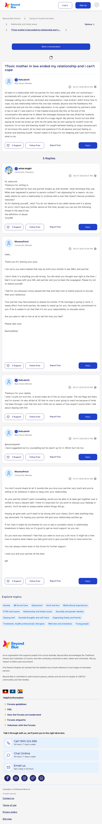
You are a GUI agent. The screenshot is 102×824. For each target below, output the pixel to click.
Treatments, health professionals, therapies (24, 624)
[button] (8, 145)
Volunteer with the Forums (21, 725)
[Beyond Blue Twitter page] (33, 779)
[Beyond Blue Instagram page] (24, 779)
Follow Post (35, 145)
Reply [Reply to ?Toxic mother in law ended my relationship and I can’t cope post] (87, 145)
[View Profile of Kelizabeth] (24, 79)
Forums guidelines (16, 704)
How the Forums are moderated (24, 714)
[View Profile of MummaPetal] (21, 241)
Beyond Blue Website (18, 644)
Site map (7, 819)
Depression (37, 605)
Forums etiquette (16, 720)
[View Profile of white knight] (25, 168)
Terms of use (9, 805)
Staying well (9, 617)
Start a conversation (51, 46)
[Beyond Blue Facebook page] (7, 779)
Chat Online (22, 753)
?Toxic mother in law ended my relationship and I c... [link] (35, 30)
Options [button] (88, 24)
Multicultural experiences (75, 605)
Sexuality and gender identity (70, 611)
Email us (20, 765)
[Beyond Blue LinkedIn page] (41, 779)
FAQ (9, 709)
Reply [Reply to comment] (87, 227)
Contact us (8, 798)
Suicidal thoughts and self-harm (33, 617)
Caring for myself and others (41, 18)
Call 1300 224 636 (25, 741)
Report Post (55, 145)
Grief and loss (53, 605)
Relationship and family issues (24, 24)
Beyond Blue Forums (16, 5)
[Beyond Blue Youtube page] (16, 779)
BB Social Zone (21, 605)
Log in (65, 5)
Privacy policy (10, 812)
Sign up (83, 5)
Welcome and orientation (60, 624)
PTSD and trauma (11, 611)
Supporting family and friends (67, 617)
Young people (82, 624)
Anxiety (6, 605)
